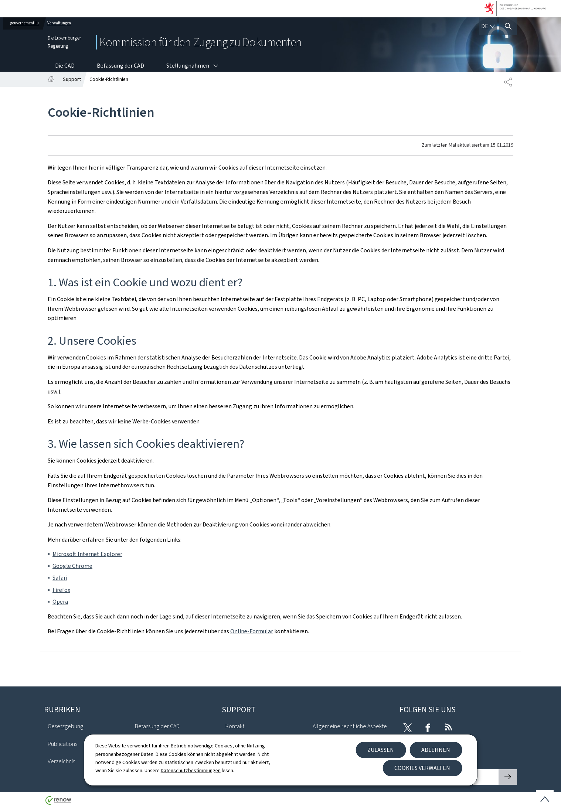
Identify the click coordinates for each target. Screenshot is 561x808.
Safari (59, 578)
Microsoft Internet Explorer (87, 554)
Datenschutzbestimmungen (191, 770)
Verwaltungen (59, 23)
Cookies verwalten (422, 768)
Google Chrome (72, 566)
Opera (60, 602)
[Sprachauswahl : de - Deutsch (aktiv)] (488, 26)
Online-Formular (251, 631)
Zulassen (380, 750)
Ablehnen (435, 750)
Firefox (61, 590)
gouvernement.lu (24, 23)
